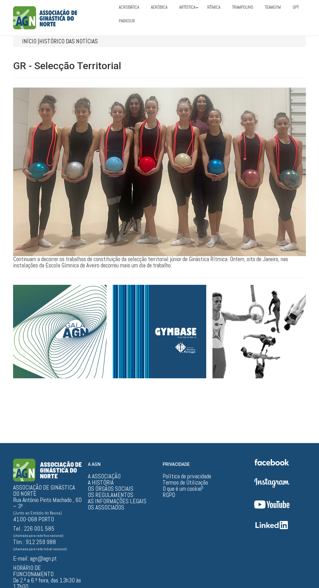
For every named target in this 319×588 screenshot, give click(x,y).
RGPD (169, 495)
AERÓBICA (161, 7)
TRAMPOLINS (251, 7)
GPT (122, 21)
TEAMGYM (282, 7)
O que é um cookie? (183, 489)
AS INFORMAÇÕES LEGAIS (117, 501)
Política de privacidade (187, 476)
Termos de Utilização (185, 483)
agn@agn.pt (43, 558)
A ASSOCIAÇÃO (104, 476)
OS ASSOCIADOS (106, 507)
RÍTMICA (220, 7)
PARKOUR (146, 21)
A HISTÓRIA (101, 483)
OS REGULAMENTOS (110, 495)
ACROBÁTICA (130, 7)
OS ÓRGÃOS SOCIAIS (110, 489)
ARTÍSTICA (193, 7)
